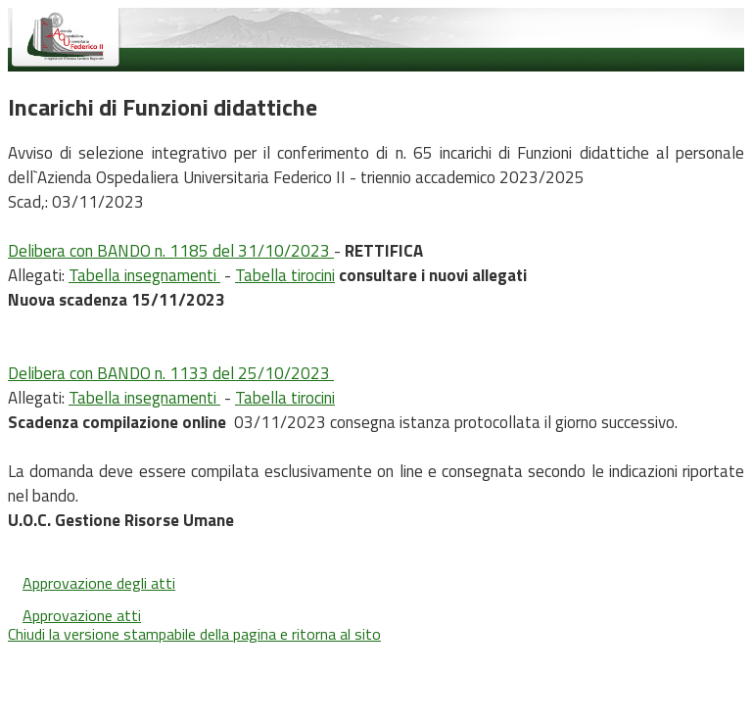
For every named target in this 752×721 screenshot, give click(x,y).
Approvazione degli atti (99, 583)
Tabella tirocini (285, 275)
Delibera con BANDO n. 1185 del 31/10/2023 (171, 251)
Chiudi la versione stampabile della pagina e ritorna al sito (194, 634)
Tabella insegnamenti (144, 275)
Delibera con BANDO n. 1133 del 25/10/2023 (171, 373)
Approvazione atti (82, 615)
